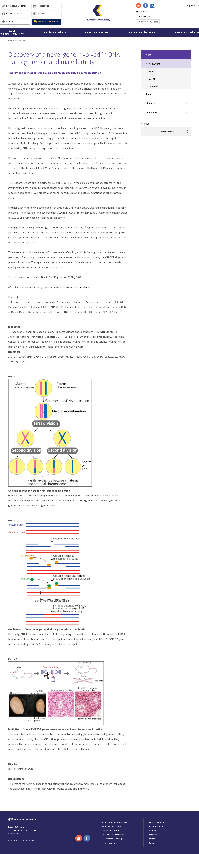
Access (141, 11)
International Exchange (186, 32)
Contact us (143, 16)
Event (152, 78)
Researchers (41, 6)
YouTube (85, 287)
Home (11, 40)
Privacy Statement (110, 843)
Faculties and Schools (54, 32)
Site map (150, 103)
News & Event (21, 40)
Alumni (7, 21)
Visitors (39, 14)
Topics (149, 94)
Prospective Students (14, 6)
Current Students (12, 14)
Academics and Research (113, 834)
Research (154, 85)
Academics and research (142, 32)
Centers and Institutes (97, 32)
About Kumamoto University (12, 32)
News (152, 71)
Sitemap (153, 843)
